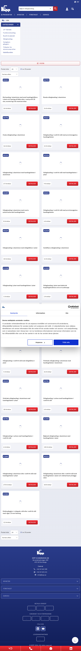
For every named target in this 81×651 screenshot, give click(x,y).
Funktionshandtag (9, 33)
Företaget (33, 14)
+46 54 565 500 (40, 569)
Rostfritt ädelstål (9, 36)
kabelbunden (8, 52)
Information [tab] (40, 313)
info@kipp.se (40, 575)
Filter (40, 63)
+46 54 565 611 (40, 572)
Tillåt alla (66, 342)
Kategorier (8, 25)
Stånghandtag (7, 39)
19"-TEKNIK (7, 30)
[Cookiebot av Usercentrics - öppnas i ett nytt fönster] (70, 307)
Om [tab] (67, 313)
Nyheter (6, 581)
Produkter (6, 14)
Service (6, 596)
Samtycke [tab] (14, 313)
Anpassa (40, 342)
